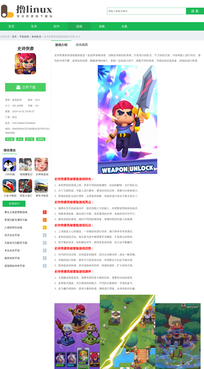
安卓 (34, 26)
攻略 (102, 26)
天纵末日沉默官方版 (25, 243)
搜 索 (195, 11)
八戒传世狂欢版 (25, 227)
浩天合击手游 (25, 235)
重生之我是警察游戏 (25, 212)
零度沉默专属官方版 (25, 220)
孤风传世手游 (25, 258)
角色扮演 (36, 36)
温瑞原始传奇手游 (25, 266)
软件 (57, 26)
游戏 (79, 26)
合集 (124, 26)
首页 (11, 26)
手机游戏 (24, 36)
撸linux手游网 (39, 11)
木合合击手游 (25, 250)
